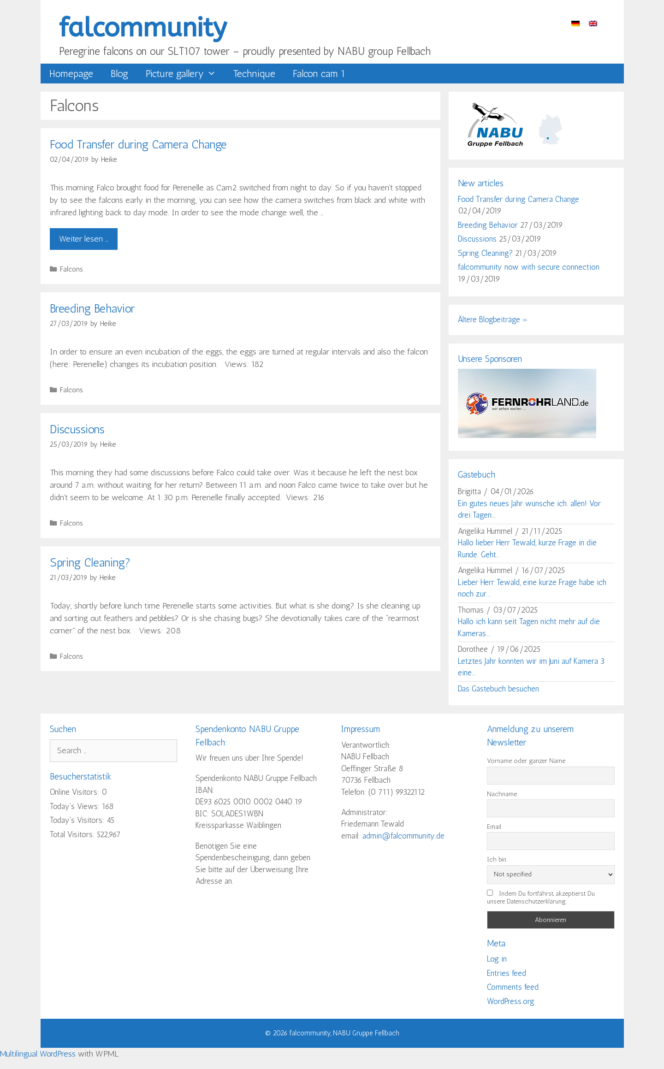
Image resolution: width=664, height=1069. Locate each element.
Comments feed (513, 987)
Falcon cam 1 (319, 73)
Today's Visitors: (78, 820)
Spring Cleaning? (90, 562)
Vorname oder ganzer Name (526, 761)
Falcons (71, 269)
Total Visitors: (73, 834)
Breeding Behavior (92, 308)
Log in (497, 958)
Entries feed (506, 973)
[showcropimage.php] (527, 435)
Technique (254, 73)
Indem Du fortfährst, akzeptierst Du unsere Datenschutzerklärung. (541, 897)
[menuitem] (575, 23)
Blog (119, 73)
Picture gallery (185, 73)
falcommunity (142, 27)
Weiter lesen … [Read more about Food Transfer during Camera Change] (83, 239)
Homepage (71, 73)
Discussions (77, 429)
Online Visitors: (75, 792)
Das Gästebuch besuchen (498, 688)
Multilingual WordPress (38, 1054)
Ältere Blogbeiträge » (493, 319)
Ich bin (496, 859)
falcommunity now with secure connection (528, 267)
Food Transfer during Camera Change (138, 144)
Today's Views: (76, 806)
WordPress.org (510, 1001)
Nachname (502, 794)
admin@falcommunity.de (403, 835)
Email (494, 827)
